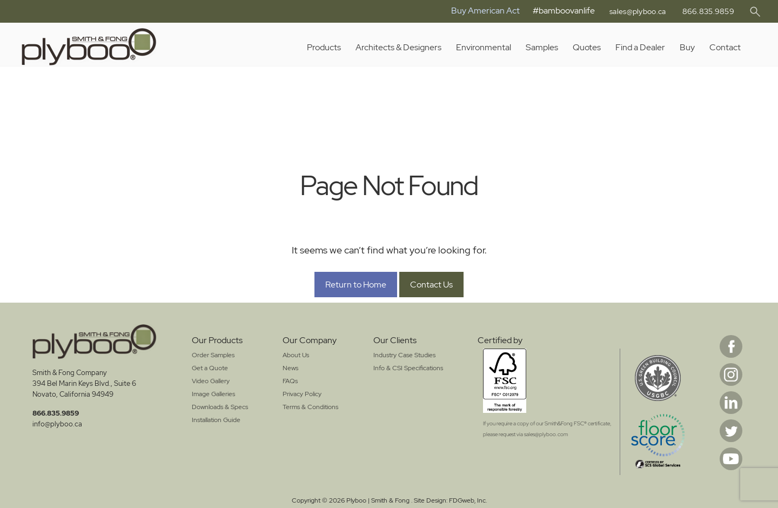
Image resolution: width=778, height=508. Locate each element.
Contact (725, 47)
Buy (687, 47)
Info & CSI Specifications (408, 368)
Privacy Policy (302, 394)
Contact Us (431, 284)
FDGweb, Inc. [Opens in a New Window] (468, 500)
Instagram (731, 374)
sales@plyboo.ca (633, 11)
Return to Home (355, 284)
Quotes (587, 47)
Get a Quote (210, 368)
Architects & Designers (398, 47)
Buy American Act (478, 10)
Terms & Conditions (310, 407)
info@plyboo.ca (57, 424)
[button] (755, 12)
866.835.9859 (707, 11)
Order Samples (213, 355)
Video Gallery (211, 381)
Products (324, 47)
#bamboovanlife (556, 10)
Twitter (731, 430)
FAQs (290, 381)
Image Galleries (213, 394)
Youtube (731, 458)
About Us (296, 355)
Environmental (483, 47)
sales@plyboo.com (546, 434)
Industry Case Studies (404, 355)
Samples (542, 47)
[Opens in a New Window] (547, 381)
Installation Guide (216, 420)
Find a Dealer (640, 47)
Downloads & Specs (220, 407)
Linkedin (731, 402)
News (290, 368)
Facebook (731, 346)
